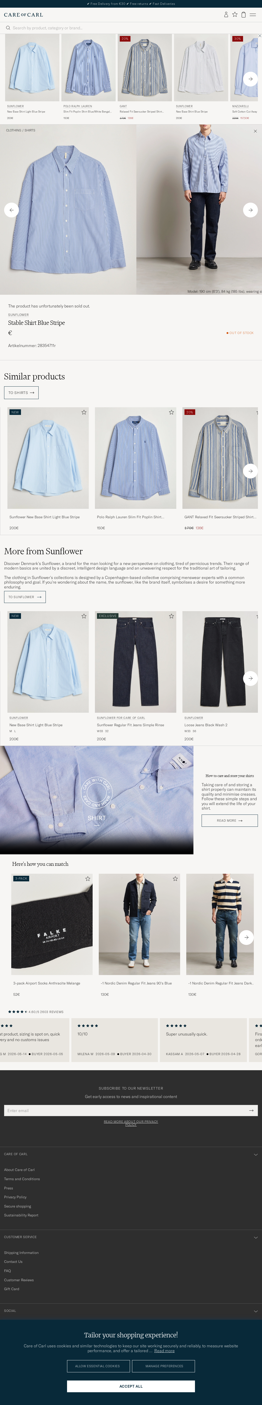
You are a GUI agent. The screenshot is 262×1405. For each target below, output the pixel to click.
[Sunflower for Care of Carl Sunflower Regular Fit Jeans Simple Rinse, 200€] (135, 675)
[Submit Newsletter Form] (251, 1108)
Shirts (30, 130)
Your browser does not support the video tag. (96, 798)
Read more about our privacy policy (131, 1122)
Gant (123, 106)
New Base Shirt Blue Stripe (192, 111)
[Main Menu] (253, 15)
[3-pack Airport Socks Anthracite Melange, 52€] (52, 933)
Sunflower (15, 106)
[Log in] (226, 15)
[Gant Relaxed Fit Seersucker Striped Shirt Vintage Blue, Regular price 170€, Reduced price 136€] (145, 77)
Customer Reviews (19, 1278)
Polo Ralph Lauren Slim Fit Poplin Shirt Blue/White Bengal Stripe (129, 517)
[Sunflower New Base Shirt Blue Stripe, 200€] (201, 77)
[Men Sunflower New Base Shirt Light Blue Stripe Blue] (32, 68)
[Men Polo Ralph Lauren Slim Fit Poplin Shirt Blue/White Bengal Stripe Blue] (88, 68)
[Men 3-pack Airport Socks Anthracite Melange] (52, 922)
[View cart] (243, 15)
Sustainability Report (21, 1213)
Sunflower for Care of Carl (121, 716)
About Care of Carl (19, 1168)
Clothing (13, 130)
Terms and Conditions (22, 1177)
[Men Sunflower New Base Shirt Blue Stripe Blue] (201, 68)
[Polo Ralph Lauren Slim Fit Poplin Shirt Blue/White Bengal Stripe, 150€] (88, 77)
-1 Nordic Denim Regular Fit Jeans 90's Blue (136, 981)
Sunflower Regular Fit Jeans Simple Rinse (130, 723)
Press (8, 1186)
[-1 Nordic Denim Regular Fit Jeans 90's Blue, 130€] (139, 933)
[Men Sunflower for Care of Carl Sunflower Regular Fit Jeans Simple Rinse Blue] (135, 660)
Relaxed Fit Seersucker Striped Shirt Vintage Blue (141, 112)
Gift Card (11, 1287)
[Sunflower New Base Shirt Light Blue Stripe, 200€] (32, 77)
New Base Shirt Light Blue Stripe (26, 111)
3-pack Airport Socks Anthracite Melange (46, 981)
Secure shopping (17, 1204)
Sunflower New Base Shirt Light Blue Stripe (44, 517)
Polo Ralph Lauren (77, 106)
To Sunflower (24, 595)
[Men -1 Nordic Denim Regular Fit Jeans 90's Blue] (139, 922)
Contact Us (13, 1260)
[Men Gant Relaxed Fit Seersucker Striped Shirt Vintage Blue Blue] (145, 68)
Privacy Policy (15, 1195)
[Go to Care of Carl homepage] (23, 15)
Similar (34, 376)
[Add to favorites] (83, 413)
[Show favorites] (234, 15)
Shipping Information (21, 1251)
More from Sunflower (43, 551)
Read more (226, 819)
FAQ (7, 1269)
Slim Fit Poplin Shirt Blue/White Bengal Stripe (86, 112)
